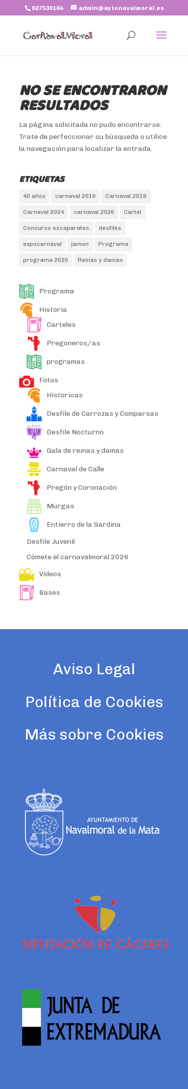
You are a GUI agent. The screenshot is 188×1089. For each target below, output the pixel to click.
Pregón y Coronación (72, 487)
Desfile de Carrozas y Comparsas (92, 413)
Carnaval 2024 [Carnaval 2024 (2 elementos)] (43, 211)
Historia (43, 309)
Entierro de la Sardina (74, 524)
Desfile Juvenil (51, 541)
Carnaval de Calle (65, 469)
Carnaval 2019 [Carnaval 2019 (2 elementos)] (125, 195)
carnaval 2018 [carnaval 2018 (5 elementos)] (75, 195)
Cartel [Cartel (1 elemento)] (132, 211)
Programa (46, 291)
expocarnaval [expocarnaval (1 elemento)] (42, 243)
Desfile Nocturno (65, 432)
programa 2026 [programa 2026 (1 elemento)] (45, 259)
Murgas (50, 506)
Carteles (51, 324)
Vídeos (40, 574)
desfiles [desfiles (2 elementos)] (110, 227)
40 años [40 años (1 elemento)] (34, 195)
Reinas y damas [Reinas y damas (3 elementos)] (100, 259)
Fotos (38, 380)
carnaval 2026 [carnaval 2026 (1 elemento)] (94, 211)
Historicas (55, 395)
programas (56, 361)
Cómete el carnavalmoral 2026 (78, 557)
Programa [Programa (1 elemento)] (113, 243)
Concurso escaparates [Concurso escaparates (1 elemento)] (56, 227)
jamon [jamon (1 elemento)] (80, 243)
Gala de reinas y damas (75, 450)
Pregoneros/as (63, 343)
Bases (39, 592)
